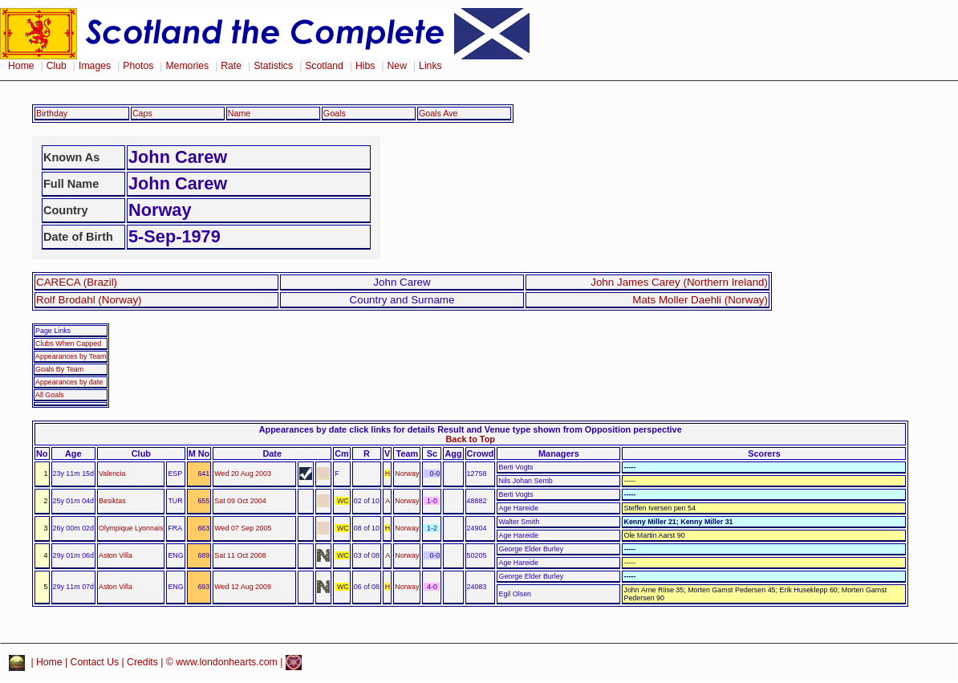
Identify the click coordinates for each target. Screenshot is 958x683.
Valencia (112, 474)
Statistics (273, 65)
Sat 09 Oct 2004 (240, 501)
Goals (334, 113)
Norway (407, 474)
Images (95, 65)
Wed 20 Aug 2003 (242, 474)
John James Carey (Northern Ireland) (679, 282)
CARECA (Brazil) (76, 282)
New (397, 65)
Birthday (51, 113)
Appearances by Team (70, 356)
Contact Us (95, 662)
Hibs (365, 65)
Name (239, 113)
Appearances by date (69, 382)
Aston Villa (115, 555)
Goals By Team (59, 369)
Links (430, 65)
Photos (138, 65)
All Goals (49, 395)
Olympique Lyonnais (131, 528)
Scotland (324, 65)
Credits (142, 662)
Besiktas (112, 501)
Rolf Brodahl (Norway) (89, 300)
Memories (187, 65)
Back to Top (470, 439)
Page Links (53, 331)
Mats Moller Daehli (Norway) (700, 300)
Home (21, 65)
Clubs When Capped (68, 343)
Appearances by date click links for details (347, 429)
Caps (142, 113)
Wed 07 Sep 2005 (242, 528)
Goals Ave (438, 113)
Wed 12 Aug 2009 (242, 587)
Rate (231, 65)
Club (57, 65)
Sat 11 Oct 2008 (240, 555)
